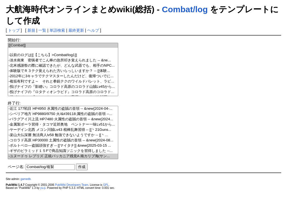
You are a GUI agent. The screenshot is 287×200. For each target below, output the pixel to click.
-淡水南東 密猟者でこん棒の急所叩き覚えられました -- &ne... (63, 60)
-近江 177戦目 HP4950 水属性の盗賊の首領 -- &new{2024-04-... (63, 108)
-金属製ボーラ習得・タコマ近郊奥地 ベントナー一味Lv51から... (63, 124)
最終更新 (76, 30)
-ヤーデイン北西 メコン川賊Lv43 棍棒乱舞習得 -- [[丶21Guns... (63, 129)
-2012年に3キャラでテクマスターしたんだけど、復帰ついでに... (63, 76)
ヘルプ (93, 30)
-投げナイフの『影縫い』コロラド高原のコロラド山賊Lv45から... (63, 86)
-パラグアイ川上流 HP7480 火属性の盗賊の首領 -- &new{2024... (63, 119)
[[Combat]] (63, 45)
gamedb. (26, 179)
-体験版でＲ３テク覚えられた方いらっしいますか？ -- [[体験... (63, 71)
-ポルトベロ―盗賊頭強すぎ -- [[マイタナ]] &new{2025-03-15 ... (63, 145)
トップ (14, 30)
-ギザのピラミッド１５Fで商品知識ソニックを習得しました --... (63, 151)
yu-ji (42, 187)
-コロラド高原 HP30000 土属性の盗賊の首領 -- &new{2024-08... (63, 140)
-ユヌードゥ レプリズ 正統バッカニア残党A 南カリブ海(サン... (63, 156)
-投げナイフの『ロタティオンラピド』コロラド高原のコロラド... (63, 92)
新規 (31, 30)
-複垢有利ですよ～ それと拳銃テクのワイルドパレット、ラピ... (63, 81)
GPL (106, 184)
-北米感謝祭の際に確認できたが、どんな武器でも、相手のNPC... (63, 65)
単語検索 (57, 30)
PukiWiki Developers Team (71, 184)
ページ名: (16, 166)
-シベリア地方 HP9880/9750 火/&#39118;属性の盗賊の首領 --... (63, 114)
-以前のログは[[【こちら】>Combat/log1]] (63, 55)
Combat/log (185, 9)
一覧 (42, 30)
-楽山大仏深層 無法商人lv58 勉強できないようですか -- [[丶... (63, 135)
